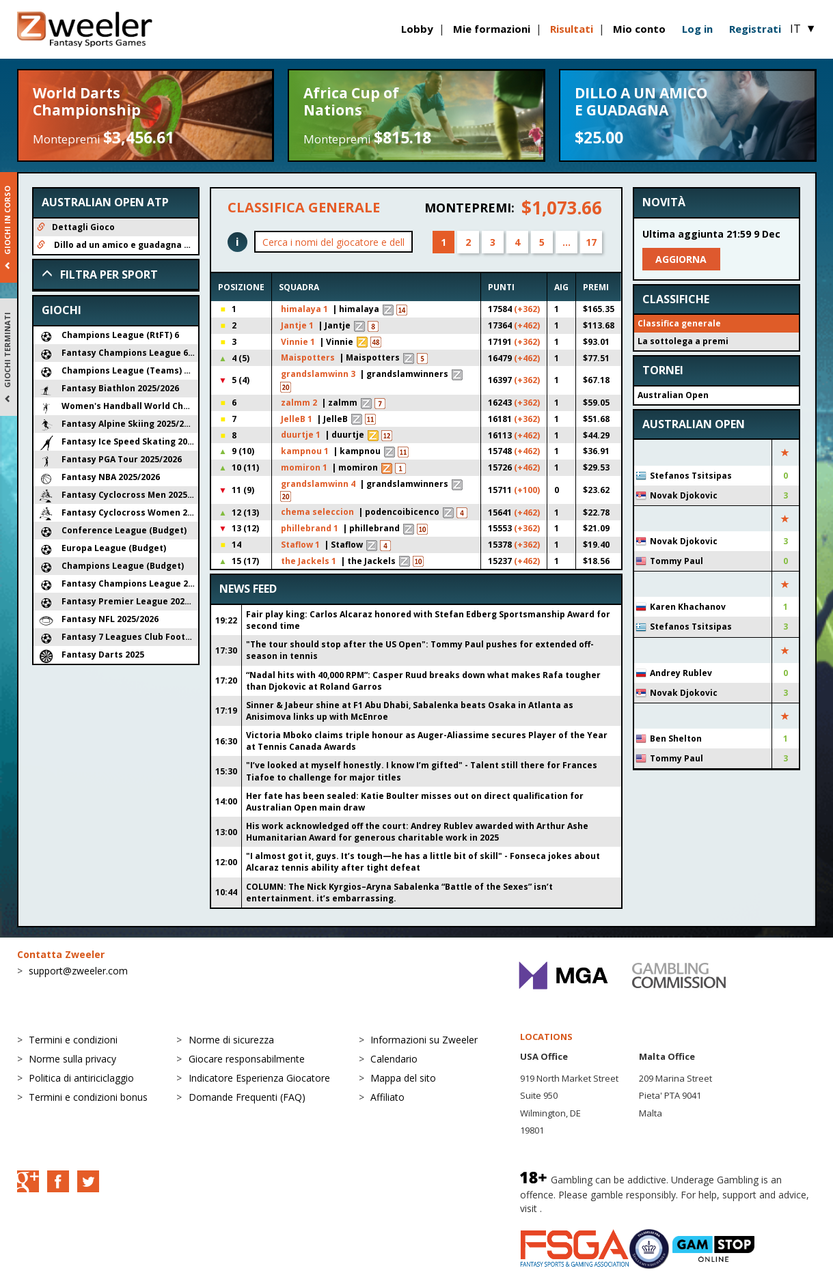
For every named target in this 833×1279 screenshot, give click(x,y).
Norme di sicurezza (231, 1039)
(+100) (527, 490)
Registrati (755, 29)
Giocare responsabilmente (247, 1058)
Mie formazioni (491, 29)
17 (591, 242)
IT (803, 28)
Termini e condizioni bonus (88, 1097)
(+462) (527, 325)
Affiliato (387, 1097)
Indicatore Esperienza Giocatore (259, 1077)
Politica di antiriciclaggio (81, 1077)
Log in (697, 29)
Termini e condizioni (73, 1039)
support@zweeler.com (78, 970)
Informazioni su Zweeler (424, 1039)
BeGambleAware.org (590, 1208)
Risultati (571, 29)
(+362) (527, 309)
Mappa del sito (403, 1077)
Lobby (417, 29)
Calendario (394, 1058)
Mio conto (639, 29)
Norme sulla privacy (72, 1058)
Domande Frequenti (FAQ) (247, 1097)
